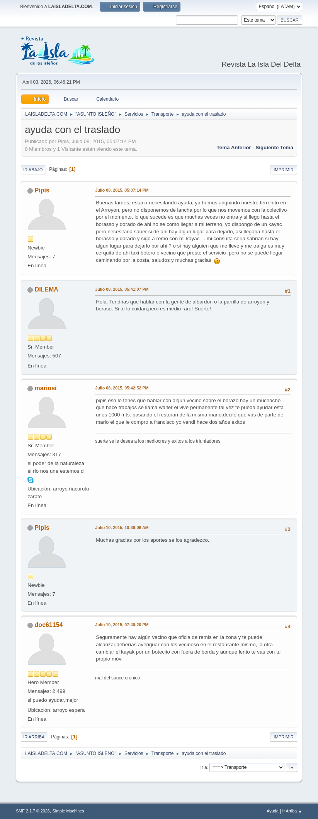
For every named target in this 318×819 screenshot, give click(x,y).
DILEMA (46, 289)
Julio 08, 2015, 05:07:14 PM (121, 190)
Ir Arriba (33, 737)
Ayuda (272, 811)
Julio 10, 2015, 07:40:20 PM (121, 624)
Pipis (42, 190)
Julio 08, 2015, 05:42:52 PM (121, 388)
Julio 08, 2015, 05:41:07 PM (121, 289)
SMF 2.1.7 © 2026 (33, 811)
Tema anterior (234, 147)
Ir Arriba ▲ (292, 811)
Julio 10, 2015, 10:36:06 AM (122, 527)
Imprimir (284, 169)
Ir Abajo (33, 169)
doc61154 (49, 625)
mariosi (46, 388)
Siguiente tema (274, 147)
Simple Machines (68, 811)
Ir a (203, 767)
